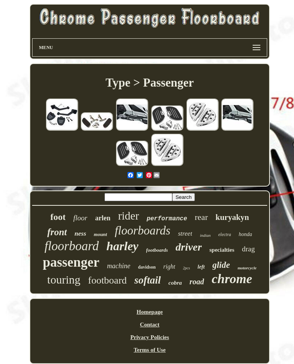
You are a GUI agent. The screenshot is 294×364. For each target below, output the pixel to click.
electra (224, 234)
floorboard (71, 246)
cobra (175, 283)
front (57, 232)
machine (119, 266)
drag (248, 249)
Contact (150, 324)
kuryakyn (232, 217)
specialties (221, 250)
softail (147, 280)
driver (189, 247)
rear (201, 217)
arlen (102, 218)
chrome (232, 279)
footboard (107, 280)
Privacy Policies (149, 337)
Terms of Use (150, 350)
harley (122, 246)
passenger (71, 262)
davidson (147, 267)
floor (80, 218)
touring (63, 279)
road (196, 281)
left (201, 267)
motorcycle (247, 268)
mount (100, 234)
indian (205, 235)
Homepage (150, 312)
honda (245, 234)
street (185, 233)
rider (128, 216)
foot (57, 217)
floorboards (142, 230)
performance (167, 218)
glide (221, 265)
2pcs (186, 268)
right (169, 266)
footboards (157, 250)
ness (80, 233)
